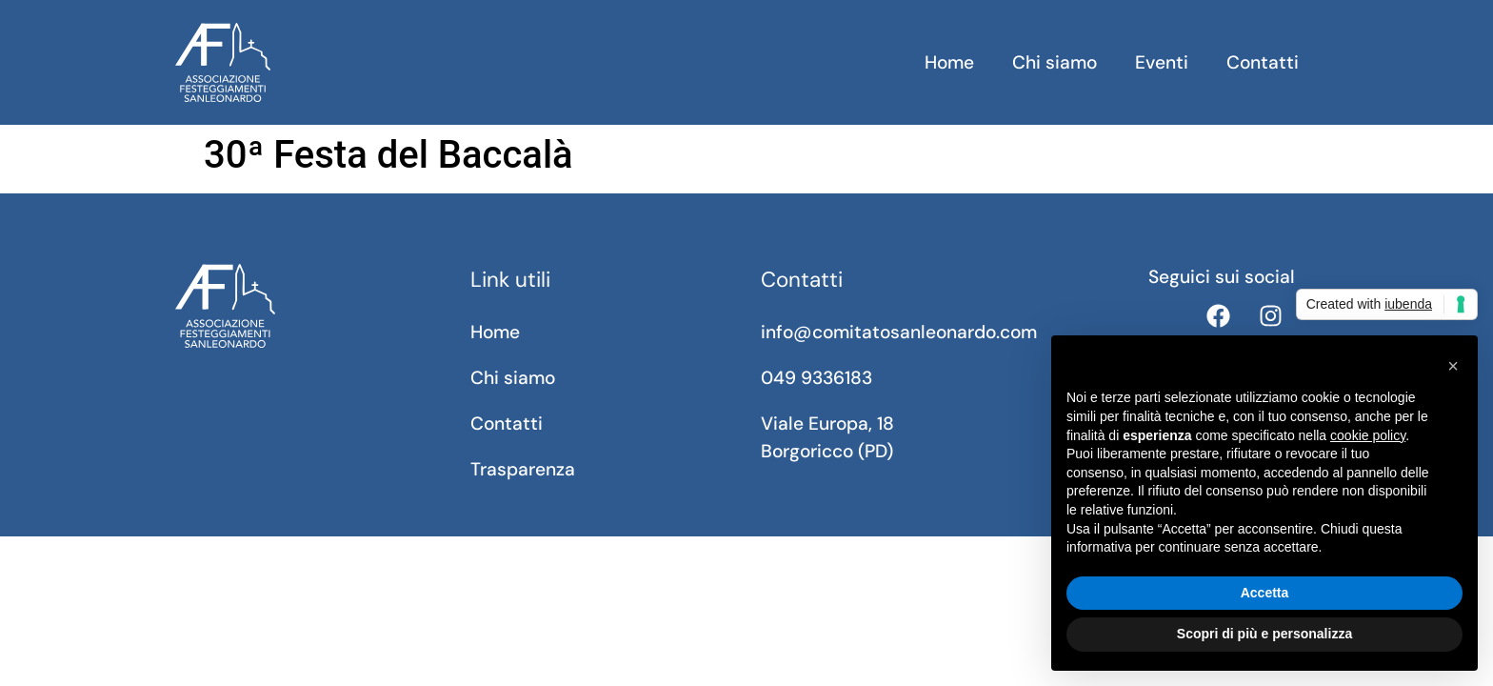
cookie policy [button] (1367, 435)
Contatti (1262, 62)
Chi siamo (1054, 62)
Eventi (1161, 62)
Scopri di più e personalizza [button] (1264, 633)
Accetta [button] (1265, 592)
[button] (1453, 366)
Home (949, 62)
